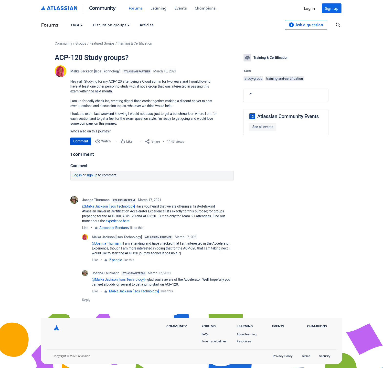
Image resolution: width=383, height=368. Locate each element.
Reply (86, 300)
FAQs (205, 334)
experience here (117, 221)
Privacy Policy (283, 356)
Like (85, 228)
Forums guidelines (214, 341)
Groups (80, 43)
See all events (262, 127)
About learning (246, 334)
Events (180, 7)
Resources (244, 341)
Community (102, 7)
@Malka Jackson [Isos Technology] (108, 206)
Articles (146, 24)
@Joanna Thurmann (107, 243)
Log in (309, 8)
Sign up (332, 8)
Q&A (77, 24)
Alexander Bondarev (114, 228)
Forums (136, 7)
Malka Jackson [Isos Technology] (95, 71)
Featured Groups (102, 43)
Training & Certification (135, 43)
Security (324, 356)
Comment (80, 141)
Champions (205, 7)
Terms (305, 356)
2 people (115, 260)
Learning (158, 7)
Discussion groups (111, 24)
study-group (253, 78)
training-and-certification (284, 78)
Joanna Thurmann (96, 200)
